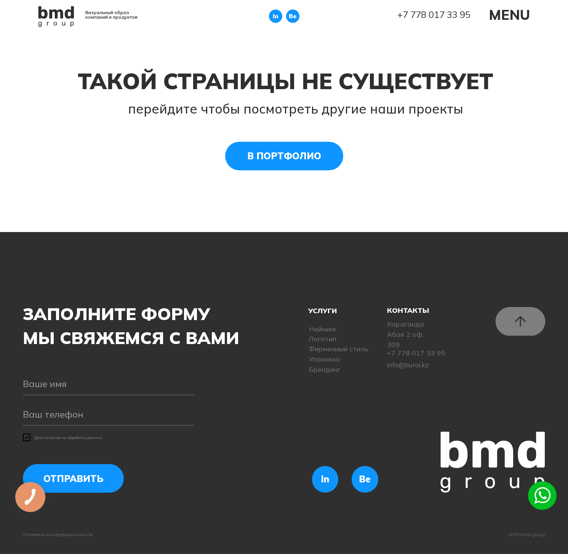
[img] (56, 16)
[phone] (108, 414)
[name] (108, 384)
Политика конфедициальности (57, 534)
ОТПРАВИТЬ (73, 478)
